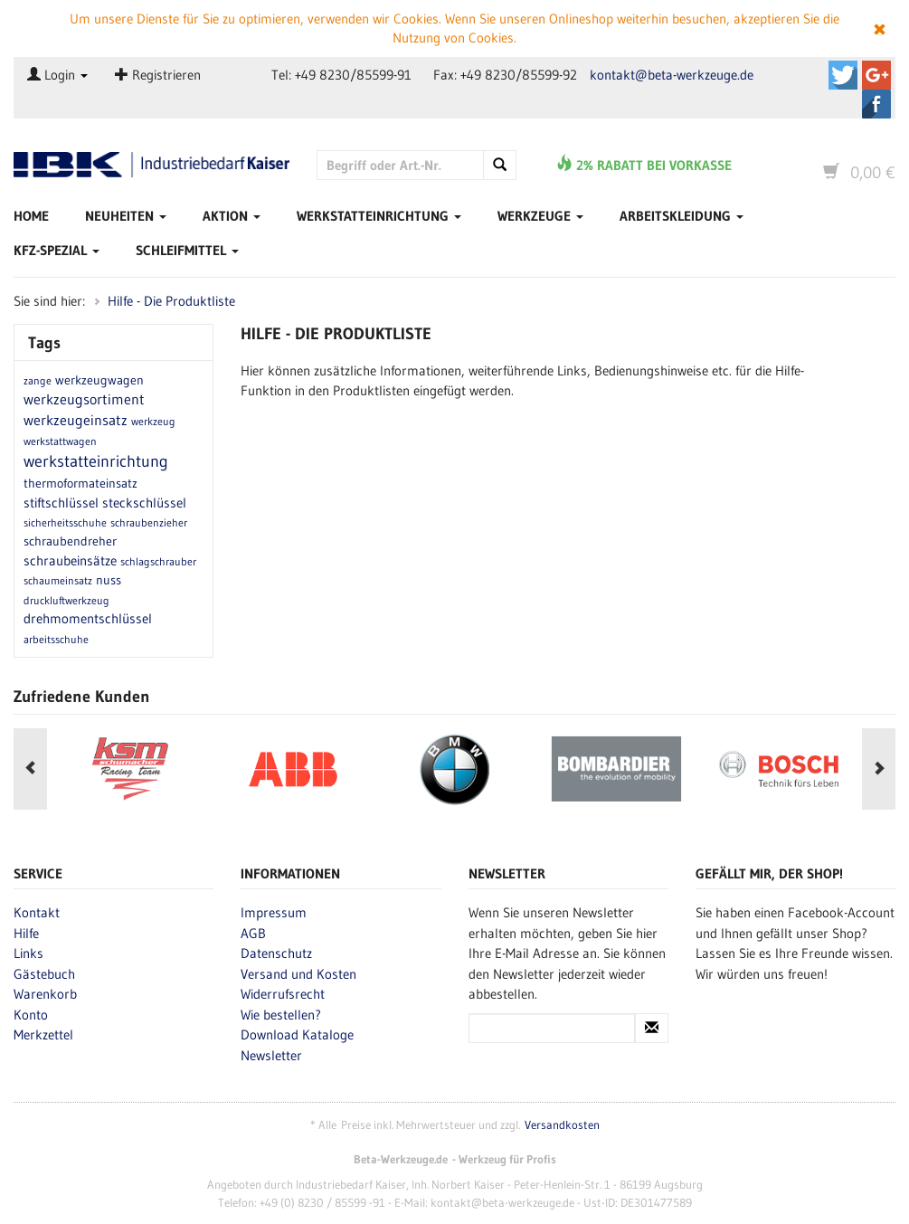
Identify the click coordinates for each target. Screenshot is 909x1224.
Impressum (274, 912)
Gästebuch (44, 973)
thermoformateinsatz (80, 483)
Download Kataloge (297, 1034)
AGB (253, 933)
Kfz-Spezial (56, 250)
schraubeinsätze (70, 560)
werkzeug (153, 421)
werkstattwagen (60, 441)
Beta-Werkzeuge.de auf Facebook (876, 104)
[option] (292, 769)
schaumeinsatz (58, 580)
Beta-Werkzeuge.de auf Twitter (843, 75)
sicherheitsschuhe (65, 522)
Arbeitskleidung (681, 215)
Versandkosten (562, 1125)
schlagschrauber (158, 561)
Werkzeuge (540, 215)
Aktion (231, 215)
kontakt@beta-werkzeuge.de (671, 74)
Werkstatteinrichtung (379, 215)
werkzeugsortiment (84, 399)
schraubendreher (70, 541)
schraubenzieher (148, 522)
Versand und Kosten (298, 973)
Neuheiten (125, 215)
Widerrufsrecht (283, 993)
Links (28, 953)
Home (31, 215)
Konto (31, 1014)
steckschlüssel (144, 502)
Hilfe (26, 933)
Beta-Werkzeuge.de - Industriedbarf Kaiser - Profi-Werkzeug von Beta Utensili (151, 166)
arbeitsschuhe (56, 639)
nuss (108, 580)
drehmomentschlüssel (88, 618)
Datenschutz (276, 953)
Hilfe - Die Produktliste (171, 300)
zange (38, 380)
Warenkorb (45, 993)
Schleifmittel (187, 250)
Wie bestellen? (281, 1014)
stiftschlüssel (61, 502)
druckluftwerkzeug (66, 600)
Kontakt (37, 912)
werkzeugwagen (99, 380)
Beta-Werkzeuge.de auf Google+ (876, 75)
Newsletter (271, 1055)
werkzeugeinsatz (76, 420)
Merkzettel (43, 1034)
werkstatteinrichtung (96, 461)
